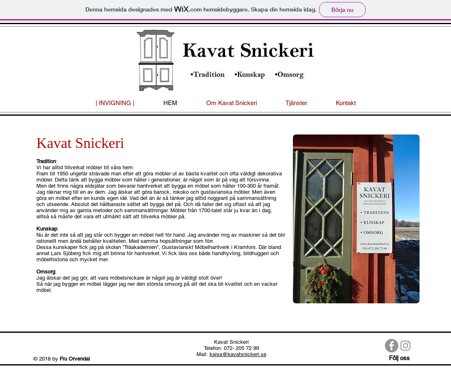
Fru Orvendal (76, 359)
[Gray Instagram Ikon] (405, 345)
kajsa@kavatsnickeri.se (238, 354)
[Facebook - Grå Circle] (391, 345)
